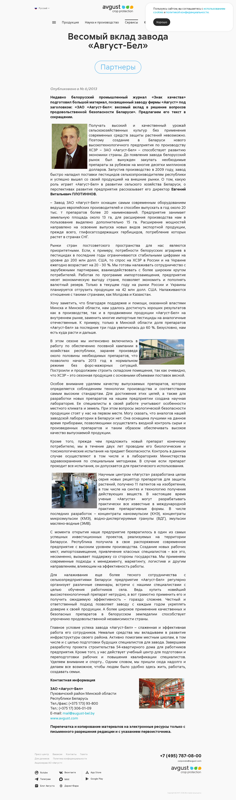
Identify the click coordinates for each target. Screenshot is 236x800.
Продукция (69, 22)
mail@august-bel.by (79, 713)
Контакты (71, 754)
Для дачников (42, 758)
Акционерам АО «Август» (48, 763)
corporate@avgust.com (189, 761)
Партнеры (118, 66)
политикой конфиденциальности (187, 12)
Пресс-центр (42, 754)
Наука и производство (101, 22)
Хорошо (161, 22)
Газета (83, 754)
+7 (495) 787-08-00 (180, 756)
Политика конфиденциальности (70, 758)
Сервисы (132, 22)
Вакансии (57, 754)
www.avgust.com (64, 718)
